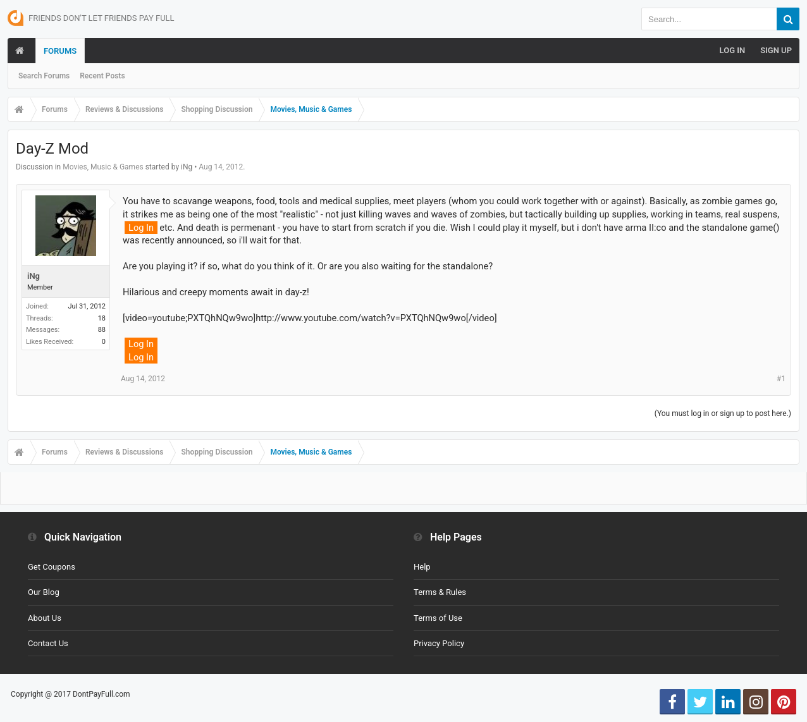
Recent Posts (102, 75)
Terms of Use (438, 618)
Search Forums (44, 75)
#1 (781, 378)
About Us (44, 618)
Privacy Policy (439, 643)
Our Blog (43, 592)
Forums (60, 51)
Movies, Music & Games (103, 166)
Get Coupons (51, 567)
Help (422, 567)
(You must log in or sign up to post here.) (723, 413)
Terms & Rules (440, 592)
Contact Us (48, 643)
